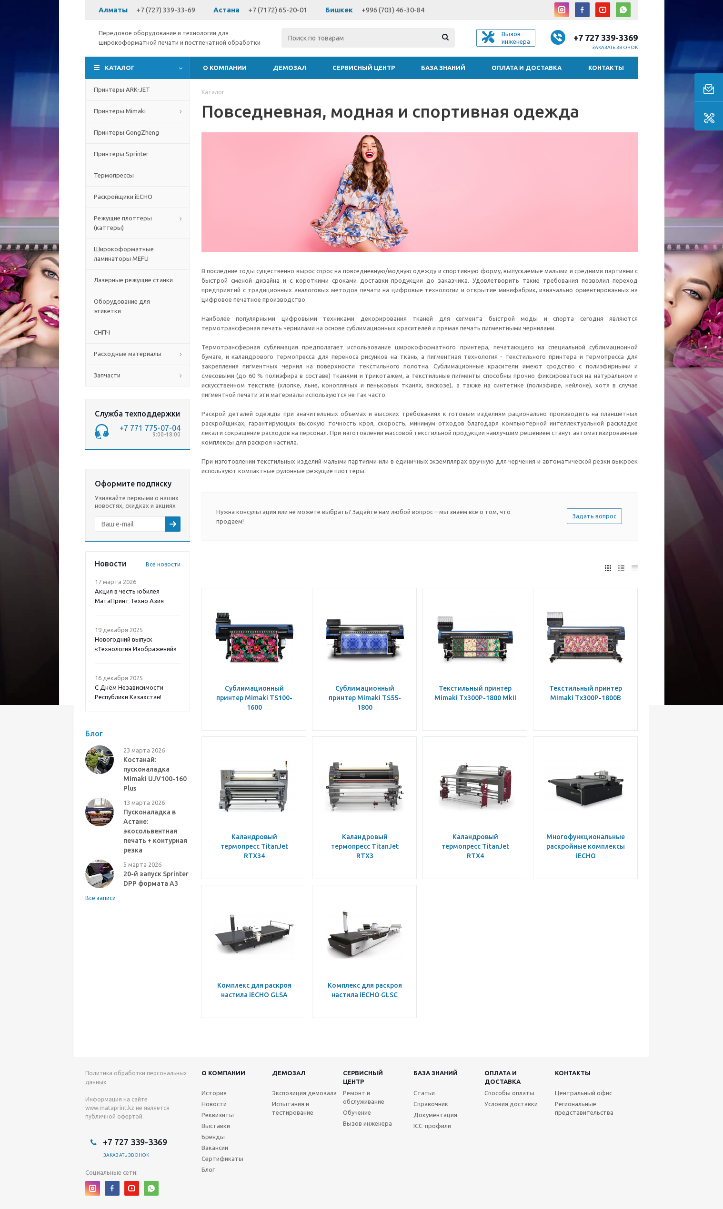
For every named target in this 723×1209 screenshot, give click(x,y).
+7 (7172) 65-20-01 (277, 10)
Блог (208, 1169)
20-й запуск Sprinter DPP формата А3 (156, 878)
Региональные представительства (584, 1108)
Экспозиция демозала (304, 1093)
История (214, 1093)
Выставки (215, 1125)
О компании (225, 67)
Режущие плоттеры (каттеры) (123, 223)
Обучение (357, 1112)
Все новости (163, 564)
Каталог (120, 67)
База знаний (443, 67)
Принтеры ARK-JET (122, 89)
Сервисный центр (363, 67)
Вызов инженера (367, 1123)
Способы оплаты (509, 1093)
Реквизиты (217, 1114)
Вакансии (214, 1147)
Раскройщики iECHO (123, 196)
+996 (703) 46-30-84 (393, 10)
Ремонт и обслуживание (363, 1097)
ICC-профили (432, 1125)
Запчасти (107, 375)
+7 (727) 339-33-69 (165, 10)
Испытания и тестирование (292, 1108)
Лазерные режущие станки (133, 280)
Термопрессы (114, 175)
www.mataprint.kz (109, 1108)
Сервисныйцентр (363, 1077)
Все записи (100, 898)
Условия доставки (511, 1103)
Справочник (430, 1103)
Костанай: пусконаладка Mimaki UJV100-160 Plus (155, 774)
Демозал (289, 67)
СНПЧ (102, 332)
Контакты (606, 67)
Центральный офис (583, 1093)
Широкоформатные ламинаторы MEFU (124, 254)
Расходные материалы (127, 353)
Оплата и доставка (527, 67)
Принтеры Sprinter (121, 153)
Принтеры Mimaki (120, 111)
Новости (214, 1103)
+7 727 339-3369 (605, 37)
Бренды (213, 1136)
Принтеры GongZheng (126, 132)
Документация (435, 1114)
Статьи (424, 1093)
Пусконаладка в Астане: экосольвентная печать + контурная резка (155, 831)
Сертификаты (222, 1158)
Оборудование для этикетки (122, 306)
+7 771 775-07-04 (150, 428)
